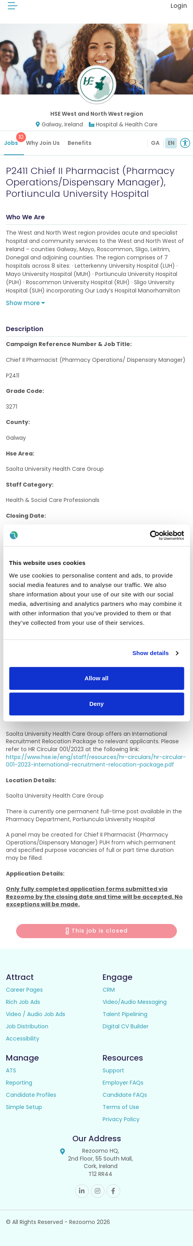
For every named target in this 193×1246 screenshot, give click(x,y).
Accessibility (22, 1038)
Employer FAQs (123, 1083)
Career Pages (24, 990)
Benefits (80, 143)
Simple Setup (24, 1107)
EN (171, 143)
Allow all (96, 678)
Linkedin (82, 1191)
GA (155, 143)
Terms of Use (121, 1107)
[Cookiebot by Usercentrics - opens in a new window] (149, 535)
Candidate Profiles (31, 1095)
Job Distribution (27, 1026)
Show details (150, 653)
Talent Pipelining (125, 1014)
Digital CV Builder (126, 1026)
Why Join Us (43, 143)
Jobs (14, 139)
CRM (109, 990)
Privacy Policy (121, 1119)
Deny (96, 703)
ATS (11, 1070)
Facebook (113, 1191)
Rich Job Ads (23, 1002)
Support (113, 1070)
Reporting (19, 1083)
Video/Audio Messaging (135, 1002)
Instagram (98, 1191)
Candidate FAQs (125, 1095)
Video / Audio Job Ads (35, 1014)
